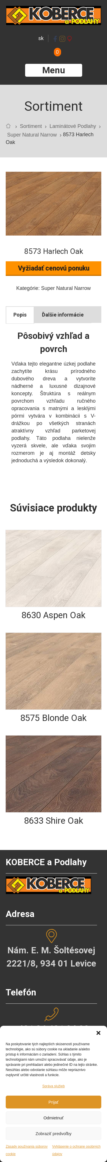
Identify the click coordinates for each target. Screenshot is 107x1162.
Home (10, 127)
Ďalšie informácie (63, 315)
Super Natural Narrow (32, 135)
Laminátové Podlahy (72, 126)
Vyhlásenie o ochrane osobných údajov (76, 1150)
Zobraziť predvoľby (54, 1133)
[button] (98, 1033)
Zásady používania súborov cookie (27, 1150)
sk (41, 38)
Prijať (54, 1102)
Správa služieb (53, 1086)
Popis (20, 315)
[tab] (20, 315)
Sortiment (31, 126)
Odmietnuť (53, 1117)
